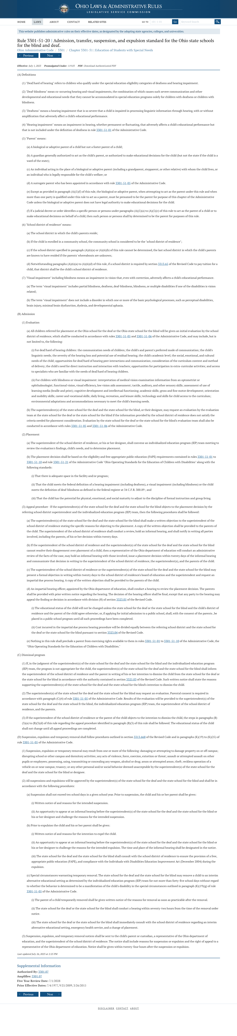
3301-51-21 (60, 462)
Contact (73, 22)
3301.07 (43, 972)
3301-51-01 (104, 130)
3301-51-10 (34, 462)
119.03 (71, 65)
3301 (61, 50)
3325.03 (131, 679)
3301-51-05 (123, 183)
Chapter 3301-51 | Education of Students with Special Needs (111, 50)
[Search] (218, 21)
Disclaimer (106, 1008)
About (54, 22)
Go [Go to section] (175, 21)
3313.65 (163, 264)
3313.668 (140, 737)
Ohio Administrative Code (35, 50)
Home (21, 22)
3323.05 (121, 599)
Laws (37, 22)
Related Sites (97, 22)
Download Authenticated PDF (100, 65)
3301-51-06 (144, 336)
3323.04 (112, 632)
